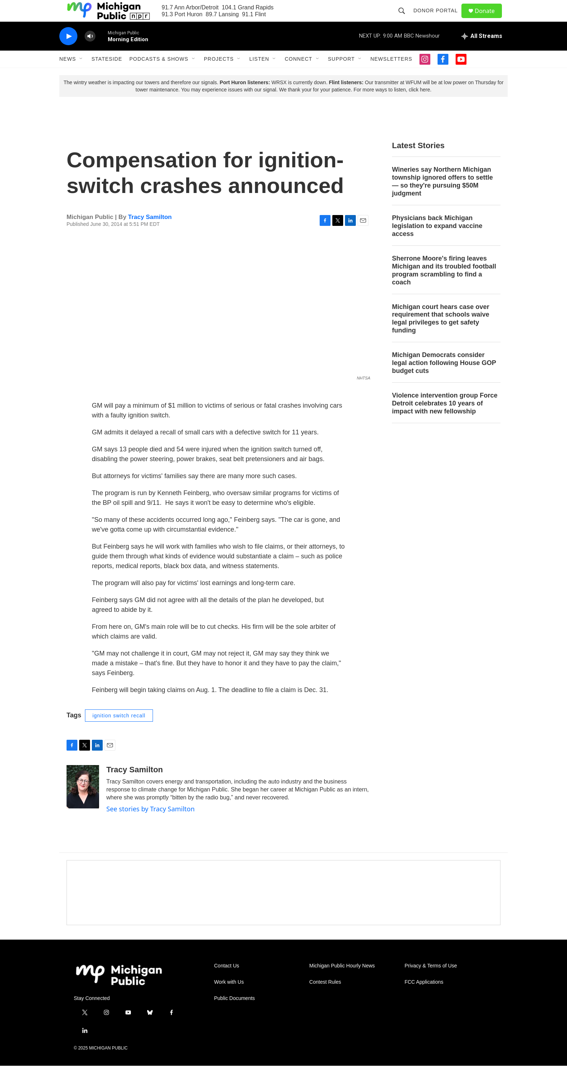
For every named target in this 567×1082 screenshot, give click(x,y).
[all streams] (482, 52)
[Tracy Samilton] (83, 803)
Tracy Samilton (150, 233)
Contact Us (226, 982)
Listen (259, 75)
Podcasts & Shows (158, 75)
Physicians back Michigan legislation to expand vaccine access (437, 242)
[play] (68, 52)
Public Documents (234, 1014)
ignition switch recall (119, 732)
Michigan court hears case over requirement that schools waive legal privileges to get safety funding (440, 335)
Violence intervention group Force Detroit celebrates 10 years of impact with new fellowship (445, 419)
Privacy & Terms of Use (431, 982)
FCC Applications (424, 998)
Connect (298, 75)
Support (341, 75)
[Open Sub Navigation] (81, 75)
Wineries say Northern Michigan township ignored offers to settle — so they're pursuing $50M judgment (442, 197)
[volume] (90, 52)
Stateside (106, 75)
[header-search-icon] (405, 19)
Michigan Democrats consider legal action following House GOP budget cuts (444, 379)
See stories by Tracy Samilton (150, 825)
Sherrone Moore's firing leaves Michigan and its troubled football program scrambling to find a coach (444, 286)
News (67, 75)
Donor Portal (439, 19)
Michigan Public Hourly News (342, 982)
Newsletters (391, 75)
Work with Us (229, 998)
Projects (219, 75)
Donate (489, 19)
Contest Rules (325, 998)
